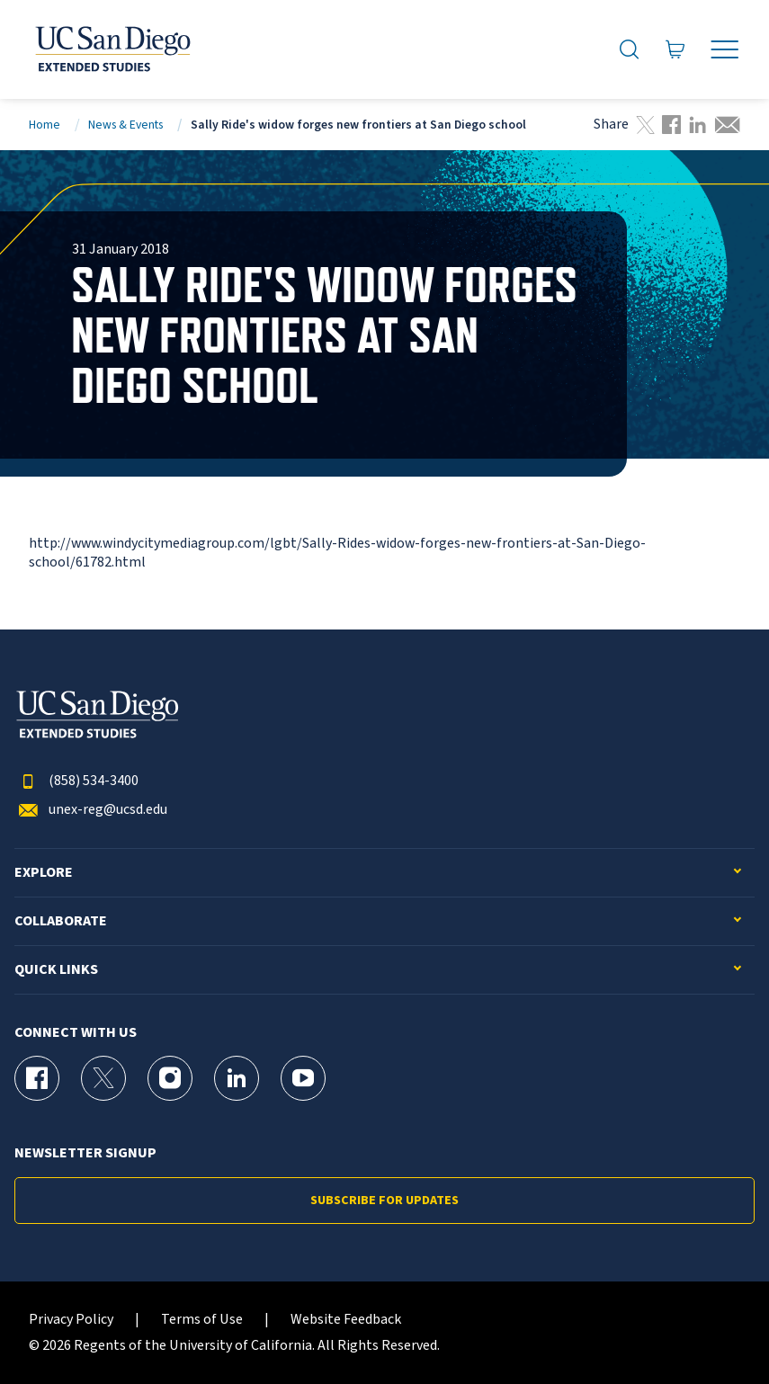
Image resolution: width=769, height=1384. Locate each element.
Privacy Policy (71, 1319)
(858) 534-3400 (76, 781)
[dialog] (715, 1330)
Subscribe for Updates (384, 1201)
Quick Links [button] (56, 969)
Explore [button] (43, 872)
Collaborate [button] (60, 921)
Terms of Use (202, 1319)
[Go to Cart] (675, 49)
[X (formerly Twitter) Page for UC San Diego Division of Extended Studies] (103, 1078)
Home (44, 124)
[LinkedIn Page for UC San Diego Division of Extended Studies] (236, 1078)
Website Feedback (346, 1319)
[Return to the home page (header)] (111, 49)
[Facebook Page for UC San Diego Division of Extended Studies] (36, 1078)
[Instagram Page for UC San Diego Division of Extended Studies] (170, 1078)
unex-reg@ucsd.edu (90, 809)
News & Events (125, 124)
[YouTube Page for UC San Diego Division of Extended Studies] (303, 1078)
